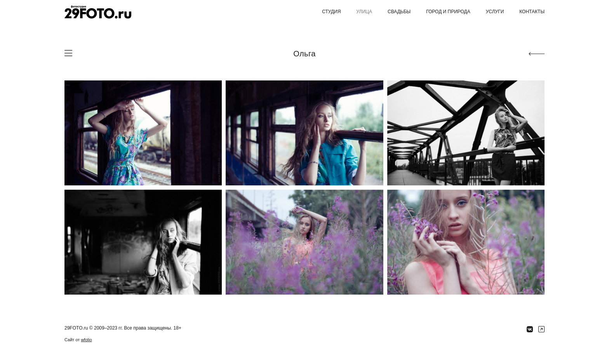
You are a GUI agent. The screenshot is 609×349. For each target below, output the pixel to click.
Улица (364, 11)
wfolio (86, 339)
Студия (331, 11)
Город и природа (448, 11)
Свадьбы (399, 11)
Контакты (532, 11)
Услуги (495, 11)
